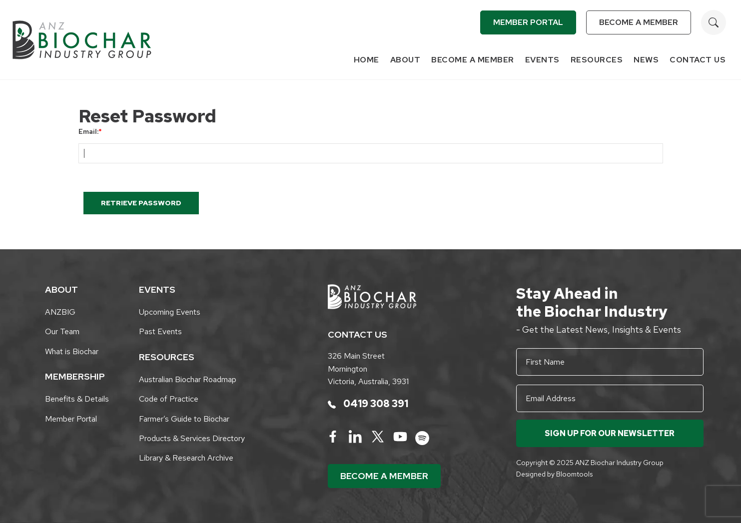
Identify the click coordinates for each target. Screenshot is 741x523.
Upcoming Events (169, 312)
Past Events (160, 331)
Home (366, 59)
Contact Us (698, 59)
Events (542, 59)
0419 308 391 (368, 403)
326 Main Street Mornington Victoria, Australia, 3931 (368, 369)
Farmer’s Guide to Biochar (184, 419)
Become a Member (638, 22)
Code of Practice (168, 399)
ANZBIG (60, 312)
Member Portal (528, 22)
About (405, 59)
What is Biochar (71, 351)
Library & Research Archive (186, 458)
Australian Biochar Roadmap (187, 379)
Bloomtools (574, 474)
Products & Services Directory (192, 438)
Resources (597, 59)
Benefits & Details (77, 399)
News (646, 59)
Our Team (62, 331)
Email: (88, 131)
